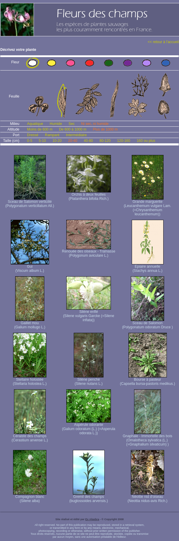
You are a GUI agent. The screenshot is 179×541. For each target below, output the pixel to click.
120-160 (123, 141)
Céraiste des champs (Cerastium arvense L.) (30, 436)
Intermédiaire (76, 135)
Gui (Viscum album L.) (30, 267)
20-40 (72, 141)
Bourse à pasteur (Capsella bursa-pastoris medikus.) (147, 380)
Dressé (32, 135)
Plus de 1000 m (105, 129)
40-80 (88, 141)
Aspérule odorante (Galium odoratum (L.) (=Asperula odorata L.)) (88, 427)
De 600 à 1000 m (72, 129)
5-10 (42, 141)
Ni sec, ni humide (95, 124)
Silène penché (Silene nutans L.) (88, 380)
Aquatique (35, 124)
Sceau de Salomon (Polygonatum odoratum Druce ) (147, 323)
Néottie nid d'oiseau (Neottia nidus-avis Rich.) (147, 497)
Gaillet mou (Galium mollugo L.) (29, 323)
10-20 (57, 141)
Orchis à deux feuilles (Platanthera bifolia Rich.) (88, 195)
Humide (56, 124)
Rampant (52, 135)
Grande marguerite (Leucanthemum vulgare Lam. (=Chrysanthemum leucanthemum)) (147, 206)
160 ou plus (146, 141)
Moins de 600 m (39, 129)
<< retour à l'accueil (163, 42)
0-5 (29, 141)
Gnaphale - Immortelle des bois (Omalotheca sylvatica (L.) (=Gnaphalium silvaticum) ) (147, 438)
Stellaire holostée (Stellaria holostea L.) (29, 380)
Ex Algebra (92, 519)
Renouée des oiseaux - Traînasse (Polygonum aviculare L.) (88, 252)
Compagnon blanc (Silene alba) (29, 497)
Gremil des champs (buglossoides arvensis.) (88, 497)
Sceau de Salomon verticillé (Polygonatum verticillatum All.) (29, 202)
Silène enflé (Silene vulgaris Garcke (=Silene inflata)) (88, 314)
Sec (71, 124)
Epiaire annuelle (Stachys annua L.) (148, 267)
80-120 (104, 141)
